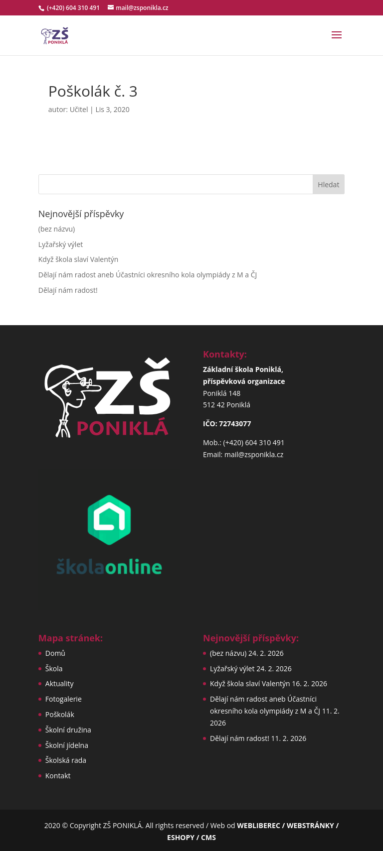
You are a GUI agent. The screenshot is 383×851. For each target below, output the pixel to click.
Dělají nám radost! (68, 290)
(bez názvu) (56, 229)
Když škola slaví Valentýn (78, 259)
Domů (55, 653)
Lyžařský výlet (60, 244)
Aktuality (59, 683)
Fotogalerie (63, 699)
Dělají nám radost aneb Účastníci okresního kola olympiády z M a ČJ (147, 274)
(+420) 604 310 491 (74, 7)
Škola (54, 668)
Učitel (79, 109)
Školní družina (68, 729)
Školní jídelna (66, 745)
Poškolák (59, 714)
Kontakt (58, 775)
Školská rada (65, 760)
